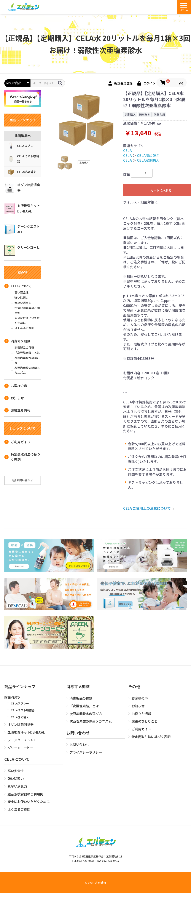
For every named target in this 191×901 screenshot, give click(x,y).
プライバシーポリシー (86, 752)
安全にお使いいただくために (27, 320)
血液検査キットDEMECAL (22, 208)
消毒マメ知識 (17, 341)
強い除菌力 (21, 297)
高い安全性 (21, 292)
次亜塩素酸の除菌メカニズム (27, 370)
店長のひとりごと (145, 721)
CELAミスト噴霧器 (23, 158)
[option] (86, 119)
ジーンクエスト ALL (22, 229)
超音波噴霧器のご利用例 (27, 310)
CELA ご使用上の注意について (148, 508)
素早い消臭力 (22, 303)
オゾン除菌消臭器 (22, 187)
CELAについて (18, 285)
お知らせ (14, 397)
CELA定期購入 (148, 160)
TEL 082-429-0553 (83, 860)
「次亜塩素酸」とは (27, 353)
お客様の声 (15, 385)
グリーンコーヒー (22, 250)
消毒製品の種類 (24, 347)
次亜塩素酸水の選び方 (27, 360)
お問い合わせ (79, 744)
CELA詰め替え (22, 172)
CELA (127, 150)
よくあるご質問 (24, 328)
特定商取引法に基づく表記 (22, 457)
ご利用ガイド (17, 441)
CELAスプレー (22, 145)
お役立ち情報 (17, 410)
